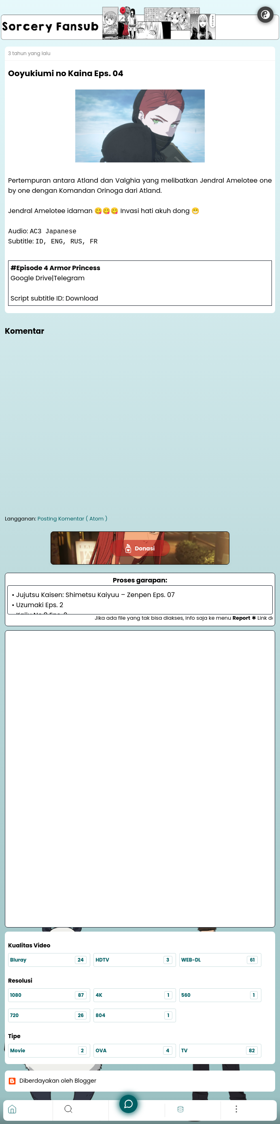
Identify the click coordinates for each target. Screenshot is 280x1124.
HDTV (133, 960)
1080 (48, 995)
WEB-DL (219, 960)
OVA (133, 1050)
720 (48, 1015)
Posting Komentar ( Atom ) (73, 519)
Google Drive (31, 278)
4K (133, 995)
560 (219, 995)
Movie (48, 1050)
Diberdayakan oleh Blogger (52, 1081)
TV (219, 1050)
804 (133, 1015)
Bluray (48, 960)
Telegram (69, 278)
